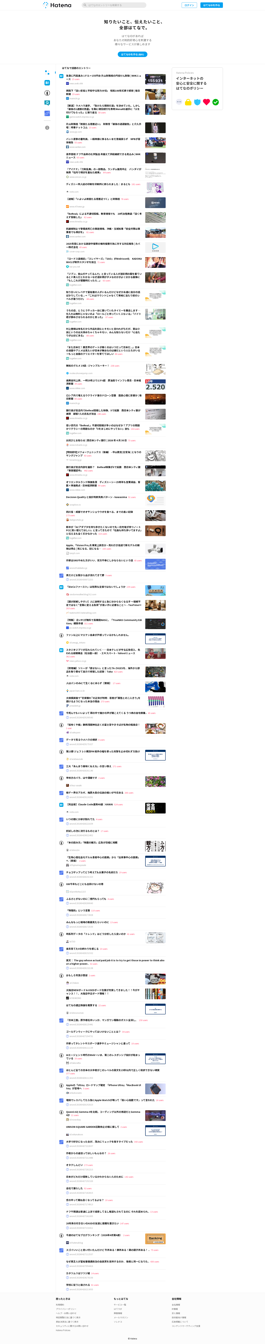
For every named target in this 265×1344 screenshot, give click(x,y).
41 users (130, 933)
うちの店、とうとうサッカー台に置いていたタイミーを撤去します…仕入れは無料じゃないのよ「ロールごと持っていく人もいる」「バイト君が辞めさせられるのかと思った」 (103, 314)
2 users (101, 777)
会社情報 (176, 1304)
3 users (86, 1088)
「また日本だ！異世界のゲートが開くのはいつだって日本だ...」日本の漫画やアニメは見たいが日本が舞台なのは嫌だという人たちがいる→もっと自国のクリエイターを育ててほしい (103, 350)
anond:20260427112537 (81, 1254)
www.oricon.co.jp (78, 177)
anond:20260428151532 (81, 953)
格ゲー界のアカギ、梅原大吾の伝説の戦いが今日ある (94, 792)
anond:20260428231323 (81, 876)
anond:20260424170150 (81, 1277)
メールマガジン (121, 1317)
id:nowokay (75, 1119)
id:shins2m (75, 850)
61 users (95, 1284)
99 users (101, 485)
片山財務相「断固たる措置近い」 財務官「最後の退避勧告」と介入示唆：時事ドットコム (103, 125)
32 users (93, 963)
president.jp (75, 705)
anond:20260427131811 (81, 1228)
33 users (78, 1058)
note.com (74, 191)
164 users (135, 428)
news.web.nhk (76, 83)
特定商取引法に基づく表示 (68, 1317)
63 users (80, 157)
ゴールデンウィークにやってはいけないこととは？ (93, 1031)
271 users (117, 766)
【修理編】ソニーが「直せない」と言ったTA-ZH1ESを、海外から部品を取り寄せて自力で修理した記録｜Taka (103, 669)
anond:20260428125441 (81, 1024)
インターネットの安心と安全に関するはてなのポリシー (197, 81)
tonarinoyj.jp (76, 459)
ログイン (189, 5)
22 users (102, 1005)
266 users (129, 792)
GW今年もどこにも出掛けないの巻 (84, 884)
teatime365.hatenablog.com (83, 612)
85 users (78, 398)
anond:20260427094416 (81, 1266)
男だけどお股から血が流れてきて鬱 (85, 575)
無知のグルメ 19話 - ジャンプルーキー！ (87, 365)
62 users (88, 217)
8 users (101, 739)
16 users (159, 1100)
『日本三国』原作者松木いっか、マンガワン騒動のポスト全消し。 (102, 1020)
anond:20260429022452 (81, 835)
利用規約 (60, 1304)
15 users (75, 79)
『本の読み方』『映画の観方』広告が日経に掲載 (91, 842)
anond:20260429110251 (81, 797)
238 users (115, 365)
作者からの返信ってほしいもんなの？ (86, 1153)
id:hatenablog (76, 1242)
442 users (88, 470)
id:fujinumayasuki (78, 865)
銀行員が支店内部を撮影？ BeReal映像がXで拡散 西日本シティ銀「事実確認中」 (103, 468)
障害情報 (118, 1313)
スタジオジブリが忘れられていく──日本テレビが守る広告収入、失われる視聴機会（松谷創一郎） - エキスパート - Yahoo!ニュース (103, 651)
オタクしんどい (74, 1165)
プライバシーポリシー (66, 1308)
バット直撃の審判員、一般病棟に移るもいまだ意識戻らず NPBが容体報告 (103, 140)
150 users (143, 1020)
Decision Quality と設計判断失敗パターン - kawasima (96, 497)
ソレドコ (118, 1321)
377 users (70, 1073)
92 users (88, 1188)
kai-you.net (75, 266)
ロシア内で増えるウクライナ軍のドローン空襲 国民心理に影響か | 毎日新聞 (104, 397)
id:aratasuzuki (76, 759)
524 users (118, 804)
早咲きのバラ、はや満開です (81, 777)
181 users (136, 184)
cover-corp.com (77, 251)
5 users (108, 575)
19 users (76, 94)
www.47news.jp (77, 206)
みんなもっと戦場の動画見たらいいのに (87, 922)
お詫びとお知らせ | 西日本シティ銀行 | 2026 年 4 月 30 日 (96, 440)
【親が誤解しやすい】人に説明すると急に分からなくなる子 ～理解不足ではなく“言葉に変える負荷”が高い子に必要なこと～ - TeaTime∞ (103, 603)
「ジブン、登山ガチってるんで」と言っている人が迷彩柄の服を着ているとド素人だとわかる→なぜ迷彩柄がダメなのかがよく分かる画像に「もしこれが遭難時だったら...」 (104, 277)
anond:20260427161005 (81, 1216)
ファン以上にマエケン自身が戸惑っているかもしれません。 (98, 635)
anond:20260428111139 (81, 1047)
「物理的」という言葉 (78, 910)
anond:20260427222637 (81, 1146)
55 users (78, 142)
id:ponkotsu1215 (78, 891)
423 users (118, 671)
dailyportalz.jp (77, 519)
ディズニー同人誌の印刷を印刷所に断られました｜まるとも (98, 184)
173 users (70, 515)
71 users (101, 262)
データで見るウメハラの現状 (81, 739)
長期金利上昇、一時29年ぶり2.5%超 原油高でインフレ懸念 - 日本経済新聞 (103, 382)
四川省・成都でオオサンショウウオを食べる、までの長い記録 (99, 511)
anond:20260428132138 (81, 968)
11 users (75, 1115)
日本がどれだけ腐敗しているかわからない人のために (94, 1176)
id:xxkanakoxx (76, 1134)
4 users (99, 819)
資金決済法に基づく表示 (67, 1321)
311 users (88, 623)
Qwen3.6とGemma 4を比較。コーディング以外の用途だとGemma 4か (103, 1113)
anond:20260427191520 (81, 1181)
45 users (138, 560)
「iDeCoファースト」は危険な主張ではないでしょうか (95, 586)
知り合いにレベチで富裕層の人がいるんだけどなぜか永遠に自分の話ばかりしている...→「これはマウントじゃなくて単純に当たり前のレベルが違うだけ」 (103, 295)
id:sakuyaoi (75, 732)
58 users (102, 112)
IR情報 (175, 1308)
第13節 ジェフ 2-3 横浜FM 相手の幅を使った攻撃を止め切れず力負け (103, 751)
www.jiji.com (76, 131)
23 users (92, 127)
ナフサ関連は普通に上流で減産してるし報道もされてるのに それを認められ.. (107, 1211)
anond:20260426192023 (81, 1104)
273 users (105, 701)
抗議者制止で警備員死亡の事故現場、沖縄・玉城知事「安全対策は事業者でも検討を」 (103, 230)
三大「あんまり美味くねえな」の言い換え (88, 766)
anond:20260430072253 (81, 579)
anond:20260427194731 (81, 1036)
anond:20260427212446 (81, 1157)
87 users (109, 317)
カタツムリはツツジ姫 (78, 1273)
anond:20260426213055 (81, 1289)
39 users (78, 383)
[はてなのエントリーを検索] (114, 5)
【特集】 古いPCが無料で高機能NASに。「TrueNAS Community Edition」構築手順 (104, 621)
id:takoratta (75, 1063)
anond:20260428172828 (81, 915)
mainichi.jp (75, 98)
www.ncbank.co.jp (78, 445)
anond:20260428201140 (81, 770)
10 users (135, 1043)
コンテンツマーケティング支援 (186, 1325)
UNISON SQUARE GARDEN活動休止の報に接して (92, 1126)
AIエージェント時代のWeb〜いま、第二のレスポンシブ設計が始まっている (103, 1056)
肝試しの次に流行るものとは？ (83, 831)
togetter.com (75, 284)
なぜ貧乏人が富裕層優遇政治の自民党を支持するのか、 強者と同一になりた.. (107, 1261)
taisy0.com (75, 553)
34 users (126, 1031)
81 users (90, 232)
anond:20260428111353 (81, 1078)
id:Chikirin (74, 983)
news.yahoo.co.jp (78, 661)
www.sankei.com (78, 147)
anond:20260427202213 (81, 1169)
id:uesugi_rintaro (77, 642)
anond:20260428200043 (81, 903)
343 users (138, 1141)
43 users (83, 247)
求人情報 (176, 1313)
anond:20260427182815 (81, 1192)
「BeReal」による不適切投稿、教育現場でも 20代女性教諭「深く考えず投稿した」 (104, 215)
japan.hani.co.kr (77, 690)
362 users (70, 656)
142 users (129, 1176)
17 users (116, 683)
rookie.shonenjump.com (81, 373)
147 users (124, 1223)
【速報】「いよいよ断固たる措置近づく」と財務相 (93, 199)
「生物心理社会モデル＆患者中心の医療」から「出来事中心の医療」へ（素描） (103, 859)
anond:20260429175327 (81, 744)
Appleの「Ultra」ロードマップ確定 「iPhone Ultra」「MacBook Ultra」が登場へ (103, 1086)
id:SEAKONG (75, 998)
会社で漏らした (74, 1188)
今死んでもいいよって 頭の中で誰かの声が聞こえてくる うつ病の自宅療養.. (106, 713)
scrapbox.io (75, 504)
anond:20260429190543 (81, 717)
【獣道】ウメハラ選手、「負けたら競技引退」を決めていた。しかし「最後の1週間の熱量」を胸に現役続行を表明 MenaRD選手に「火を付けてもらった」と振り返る (103, 109)
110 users (95, 910)
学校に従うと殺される (78, 1284)
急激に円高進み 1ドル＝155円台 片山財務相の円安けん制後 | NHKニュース (103, 77)
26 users (111, 1153)
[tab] (47, 72)
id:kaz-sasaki (76, 785)
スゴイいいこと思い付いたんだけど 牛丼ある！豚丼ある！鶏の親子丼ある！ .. (108, 1250)
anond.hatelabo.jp (78, 568)
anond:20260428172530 (81, 926)
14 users (95, 1273)
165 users (106, 548)
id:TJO (72, 941)
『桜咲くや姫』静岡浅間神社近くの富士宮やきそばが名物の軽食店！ (103, 724)
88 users (90, 335)
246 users (101, 413)
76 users (124, 198)
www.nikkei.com (77, 388)
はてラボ (118, 1308)
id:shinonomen (77, 1012)
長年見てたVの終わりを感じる (82, 948)
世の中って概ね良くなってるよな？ (85, 1200)
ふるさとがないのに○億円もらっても (86, 898)
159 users (131, 586)
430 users (154, 1261)
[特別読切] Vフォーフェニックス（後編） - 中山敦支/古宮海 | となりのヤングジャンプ (103, 453)
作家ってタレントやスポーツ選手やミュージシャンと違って (98, 1043)
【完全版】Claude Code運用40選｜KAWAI (89, 804)
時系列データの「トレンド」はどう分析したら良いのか (96, 934)
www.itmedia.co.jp (78, 221)
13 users (114, 922)
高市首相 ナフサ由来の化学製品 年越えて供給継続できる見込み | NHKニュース (103, 155)
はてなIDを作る (211, 5)
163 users (70, 608)
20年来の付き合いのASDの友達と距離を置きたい (92, 1223)
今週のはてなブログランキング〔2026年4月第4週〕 (94, 1235)
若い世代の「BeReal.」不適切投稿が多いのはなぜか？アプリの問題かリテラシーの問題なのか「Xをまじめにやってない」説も (103, 427)
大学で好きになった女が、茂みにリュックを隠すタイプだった (99, 1141)
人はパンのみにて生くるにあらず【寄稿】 (89, 683)
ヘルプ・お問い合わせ (66, 1313)
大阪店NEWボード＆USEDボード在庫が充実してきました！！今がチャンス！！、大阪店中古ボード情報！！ (103, 991)
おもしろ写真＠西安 (77, 975)
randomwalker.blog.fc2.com (83, 594)
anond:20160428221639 (81, 823)
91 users (132, 497)
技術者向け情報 (179, 1317)
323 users (102, 533)
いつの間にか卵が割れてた (80, 819)
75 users (131, 440)
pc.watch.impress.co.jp (80, 627)
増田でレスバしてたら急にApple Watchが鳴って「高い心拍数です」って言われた (110, 1100)
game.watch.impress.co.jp (82, 116)
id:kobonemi (76, 1093)
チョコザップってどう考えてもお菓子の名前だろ (92, 872)
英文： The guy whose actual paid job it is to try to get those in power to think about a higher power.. (115, 962)
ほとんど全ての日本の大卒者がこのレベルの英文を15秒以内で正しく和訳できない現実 (113, 1070)
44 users (90, 298)
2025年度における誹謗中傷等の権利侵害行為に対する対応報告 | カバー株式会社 (103, 245)
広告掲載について (180, 1321)
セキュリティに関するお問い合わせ (72, 1325)
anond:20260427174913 (81, 1204)
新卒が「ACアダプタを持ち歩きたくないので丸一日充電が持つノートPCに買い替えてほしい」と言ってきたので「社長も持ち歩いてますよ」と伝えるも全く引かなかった (103, 530)
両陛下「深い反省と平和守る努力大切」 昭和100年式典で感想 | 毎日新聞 (103, 92)
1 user (69, 728)
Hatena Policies (63, 1330)
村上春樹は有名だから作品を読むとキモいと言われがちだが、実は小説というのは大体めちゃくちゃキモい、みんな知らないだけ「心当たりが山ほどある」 (103, 332)
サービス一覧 (120, 1304)
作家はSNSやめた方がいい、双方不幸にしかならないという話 (99, 560)
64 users (107, 172)
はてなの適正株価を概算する (81, 1005)
